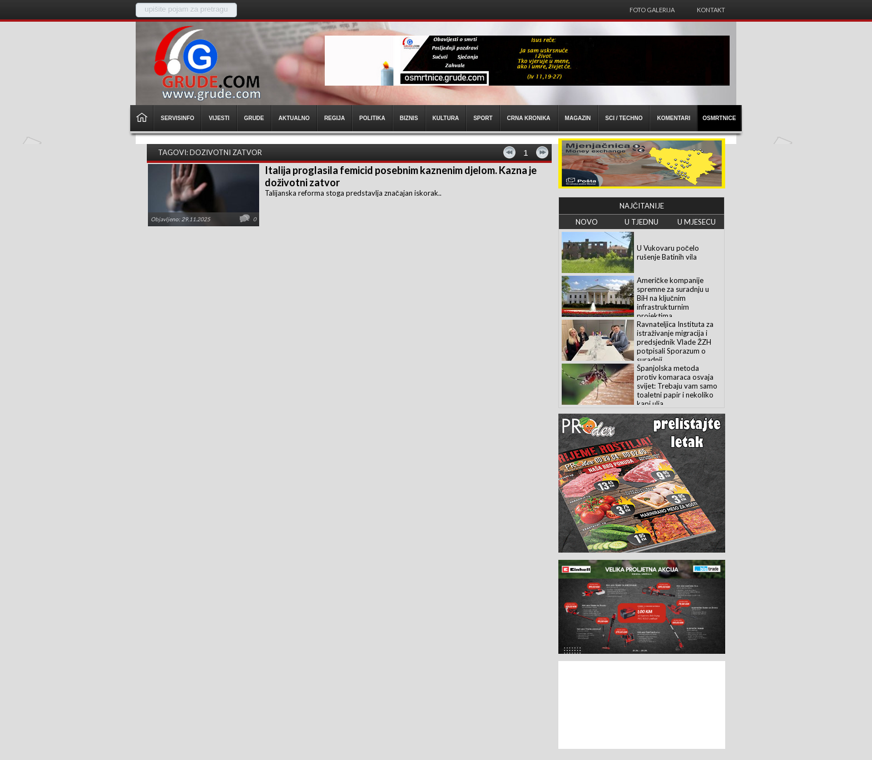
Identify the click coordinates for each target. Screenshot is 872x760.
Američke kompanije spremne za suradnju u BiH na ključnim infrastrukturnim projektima (673, 298)
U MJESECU (696, 221)
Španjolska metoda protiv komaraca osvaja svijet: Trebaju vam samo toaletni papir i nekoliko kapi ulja (677, 386)
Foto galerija (652, 9)
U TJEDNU (641, 221)
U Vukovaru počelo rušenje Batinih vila (668, 252)
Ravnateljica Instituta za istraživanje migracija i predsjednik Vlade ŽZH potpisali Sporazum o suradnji (675, 342)
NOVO (587, 221)
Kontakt (711, 9)
